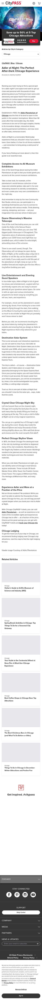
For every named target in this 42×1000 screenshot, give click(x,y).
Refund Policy (12, 958)
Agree (21, 996)
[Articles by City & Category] (21, 54)
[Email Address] (21, 944)
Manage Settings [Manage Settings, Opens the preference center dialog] (21, 989)
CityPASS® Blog (8, 63)
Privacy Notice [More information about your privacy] (8, 983)
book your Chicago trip (28, 523)
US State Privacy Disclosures (21, 955)
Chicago (19, 63)
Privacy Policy (28, 958)
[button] (21, 879)
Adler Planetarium (9, 512)
